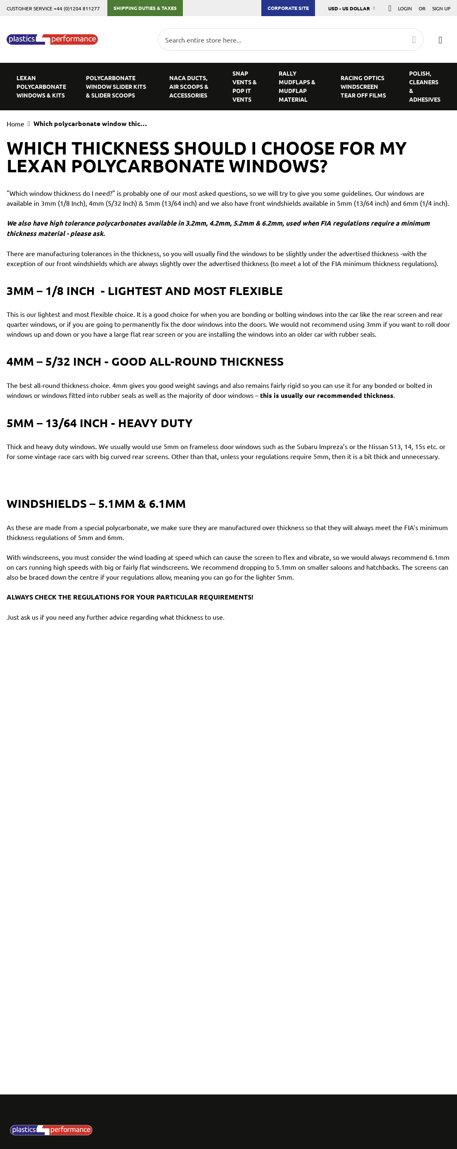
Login (405, 8)
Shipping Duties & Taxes (145, 8)
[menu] (228, 86)
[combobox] (291, 39)
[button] (352, 8)
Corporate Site (288, 8)
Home (15, 123)
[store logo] (52, 39)
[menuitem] (41, 86)
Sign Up (441, 8)
